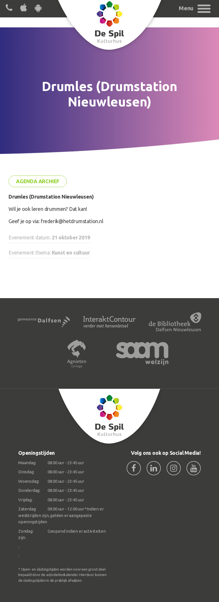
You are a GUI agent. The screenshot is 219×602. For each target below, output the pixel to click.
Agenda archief (37, 181)
